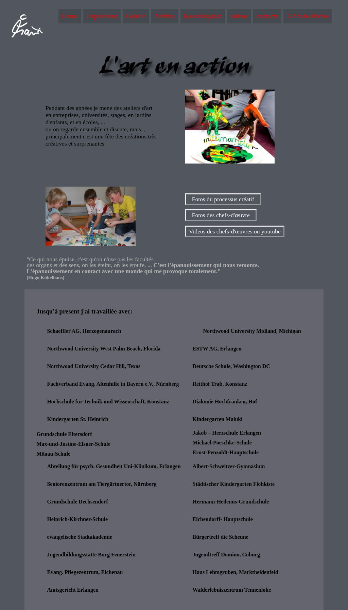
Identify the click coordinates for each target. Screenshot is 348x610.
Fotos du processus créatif (223, 199)
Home (70, 16)
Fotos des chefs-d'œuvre (221, 215)
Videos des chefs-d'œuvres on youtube (235, 231)
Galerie (135, 16)
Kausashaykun (203, 16)
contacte (267, 16)
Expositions (102, 16)
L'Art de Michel (308, 16)
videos (238, 16)
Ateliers (164, 16)
